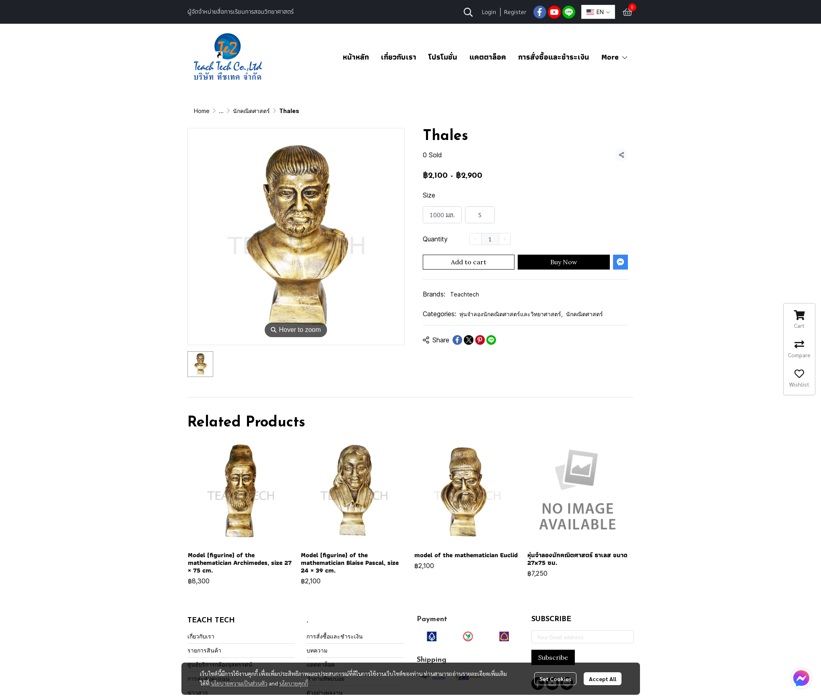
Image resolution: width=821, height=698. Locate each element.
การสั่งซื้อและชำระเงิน (553, 57)
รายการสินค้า (204, 650)
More (614, 57)
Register (515, 12)
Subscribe (553, 657)
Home (202, 110)
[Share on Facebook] (457, 340)
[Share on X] (468, 340)
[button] (468, 12)
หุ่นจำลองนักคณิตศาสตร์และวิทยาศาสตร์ (308, 110)
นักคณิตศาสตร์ (386, 110)
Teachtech (464, 294)
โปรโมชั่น (442, 57)
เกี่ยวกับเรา (398, 57)
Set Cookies (555, 678)
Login (489, 12)
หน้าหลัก (356, 57)
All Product (233, 110)
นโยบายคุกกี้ (293, 683)
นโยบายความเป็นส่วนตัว (239, 683)
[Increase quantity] (504, 239)
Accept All (602, 678)
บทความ (317, 650)
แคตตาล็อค (487, 57)
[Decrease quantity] (475, 239)
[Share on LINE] (491, 340)
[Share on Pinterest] (480, 340)
